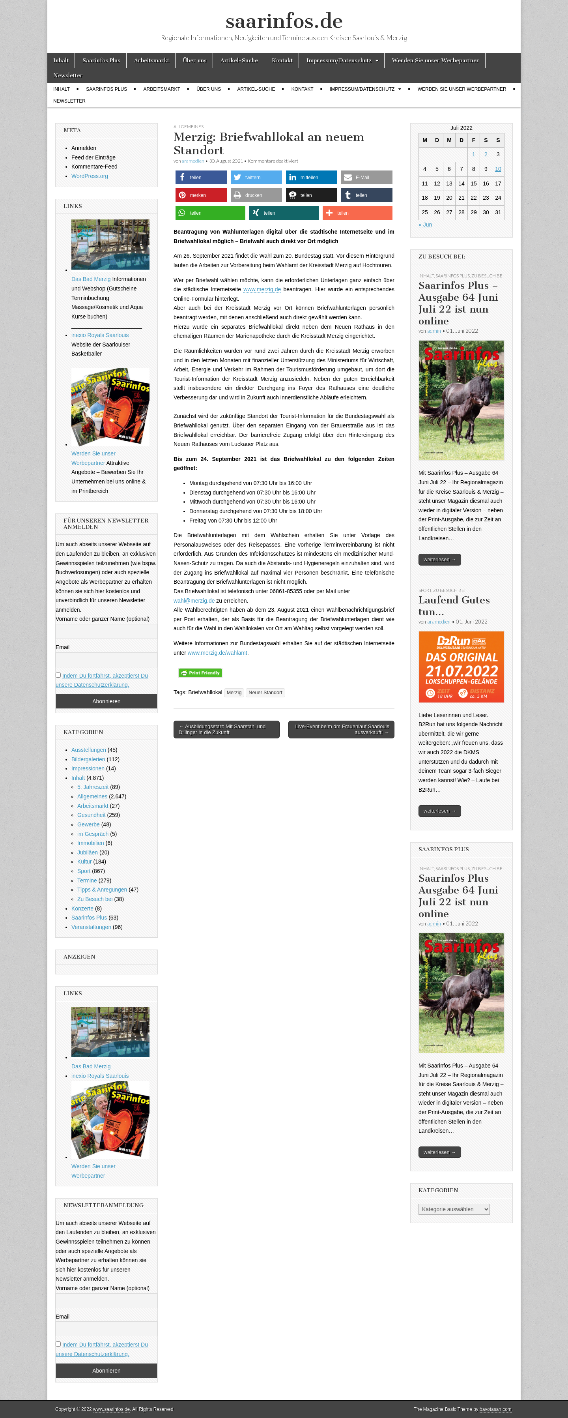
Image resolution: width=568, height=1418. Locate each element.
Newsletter (68, 75)
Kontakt (282, 60)
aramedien (193, 161)
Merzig (234, 692)
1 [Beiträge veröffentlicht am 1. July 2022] (473, 154)
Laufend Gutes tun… (454, 606)
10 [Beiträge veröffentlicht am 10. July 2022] (498, 169)
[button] (201, 177)
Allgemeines (189, 126)
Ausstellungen (88, 750)
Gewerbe (88, 824)
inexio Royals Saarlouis (100, 335)
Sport (83, 871)
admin (434, 331)
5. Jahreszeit (92, 787)
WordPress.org (89, 176)
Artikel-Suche (239, 60)
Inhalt (61, 60)
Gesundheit (91, 815)
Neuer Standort (265, 692)
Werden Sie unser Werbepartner (435, 60)
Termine (87, 880)
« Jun (425, 224)
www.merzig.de (262, 289)
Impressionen (88, 768)
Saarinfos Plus (101, 60)
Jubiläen (87, 852)
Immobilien (90, 843)
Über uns (195, 60)
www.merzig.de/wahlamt (217, 653)
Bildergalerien (88, 759)
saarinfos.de (284, 21)
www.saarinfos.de (111, 1409)
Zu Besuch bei (95, 899)
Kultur (84, 861)
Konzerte (82, 908)
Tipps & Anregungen (102, 889)
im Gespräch (92, 834)
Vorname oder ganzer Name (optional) (102, 619)
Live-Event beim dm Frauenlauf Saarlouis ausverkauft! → (342, 729)
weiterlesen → (440, 559)
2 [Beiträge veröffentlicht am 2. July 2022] (486, 154)
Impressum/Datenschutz (339, 60)
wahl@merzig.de (194, 601)
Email (62, 647)
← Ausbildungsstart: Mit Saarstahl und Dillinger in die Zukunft (222, 729)
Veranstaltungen (91, 927)
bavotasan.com (496, 1409)
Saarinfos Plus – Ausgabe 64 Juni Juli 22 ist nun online (458, 303)
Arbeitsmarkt (151, 60)
